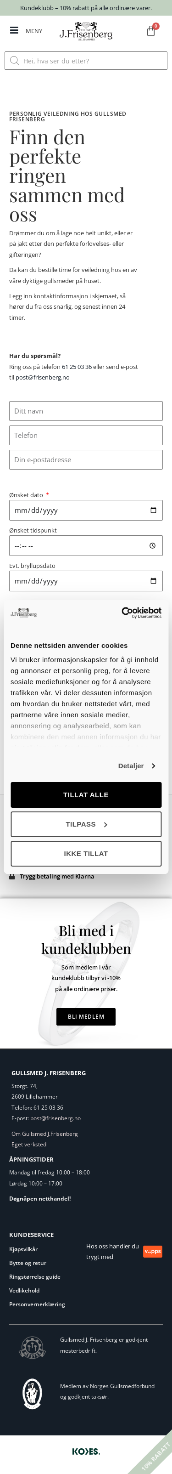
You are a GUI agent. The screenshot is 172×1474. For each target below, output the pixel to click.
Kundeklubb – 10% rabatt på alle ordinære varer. (86, 8)
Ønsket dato (26, 495)
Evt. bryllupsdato (32, 565)
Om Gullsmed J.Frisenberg (44, 1134)
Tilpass (86, 824)
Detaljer (131, 766)
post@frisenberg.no (43, 377)
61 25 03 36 (77, 367)
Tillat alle (86, 795)
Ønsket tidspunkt (33, 530)
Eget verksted (28, 1144)
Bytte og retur (27, 1263)
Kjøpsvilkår (23, 1249)
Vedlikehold (24, 1290)
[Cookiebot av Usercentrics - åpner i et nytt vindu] (122, 613)
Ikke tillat (86, 853)
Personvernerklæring (37, 1304)
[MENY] (14, 30)
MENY (34, 31)
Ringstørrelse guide (35, 1277)
